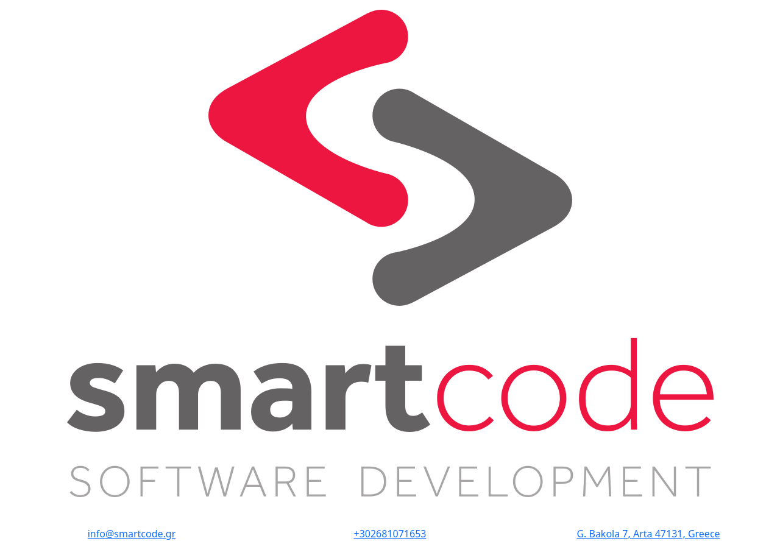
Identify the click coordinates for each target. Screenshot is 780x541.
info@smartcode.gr (132, 533)
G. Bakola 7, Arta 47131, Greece (648, 533)
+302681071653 (390, 533)
